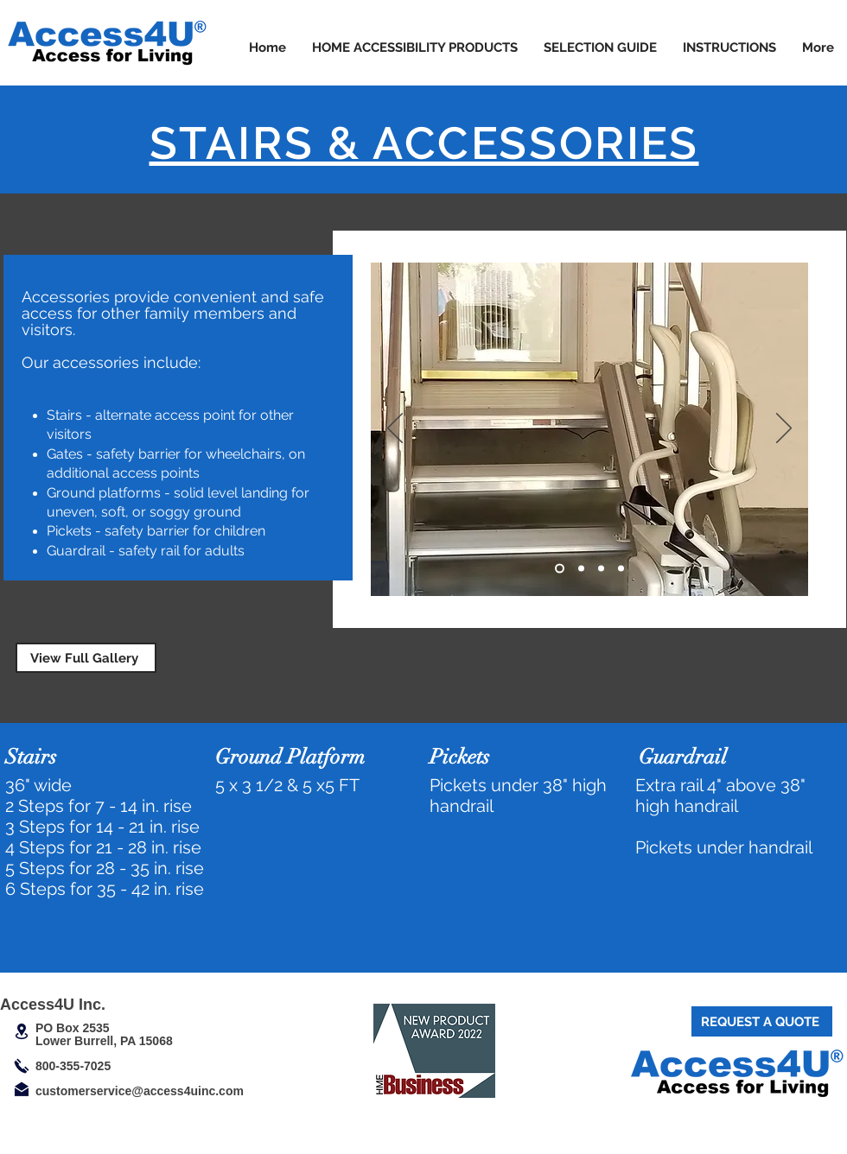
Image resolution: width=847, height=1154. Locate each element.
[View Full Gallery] (86, 658)
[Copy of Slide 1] (581, 569)
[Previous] (395, 429)
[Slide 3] (601, 569)
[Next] (784, 429)
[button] (415, 48)
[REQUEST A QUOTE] (761, 1021)
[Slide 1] (559, 569)
